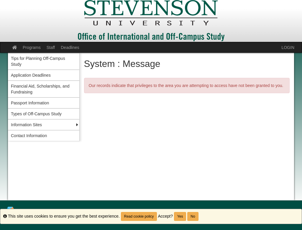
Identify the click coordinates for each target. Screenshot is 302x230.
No (193, 216)
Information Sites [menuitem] (26, 124)
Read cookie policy (139, 216)
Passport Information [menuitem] (30, 103)
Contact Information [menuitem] (29, 135)
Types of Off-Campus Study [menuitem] (36, 113)
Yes (180, 216)
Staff (51, 47)
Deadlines (70, 47)
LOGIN (287, 47)
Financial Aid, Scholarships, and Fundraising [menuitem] (40, 89)
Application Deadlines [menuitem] (31, 75)
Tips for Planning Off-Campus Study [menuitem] (38, 61)
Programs (32, 47)
